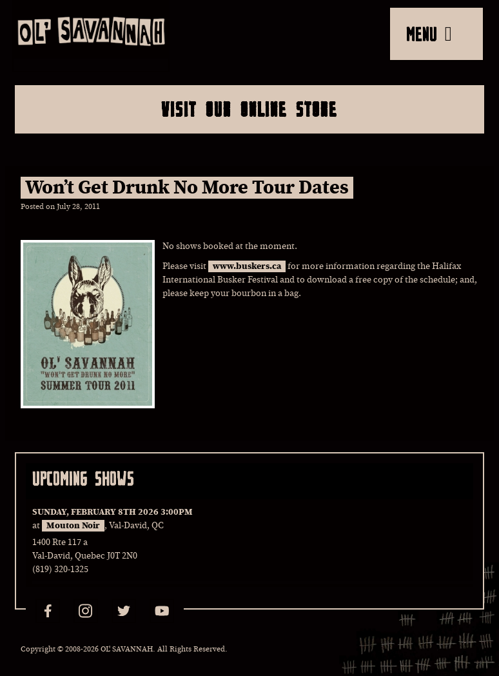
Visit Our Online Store (249, 109)
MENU (429, 33)
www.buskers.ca (247, 266)
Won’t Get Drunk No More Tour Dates (187, 187)
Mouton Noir (73, 525)
